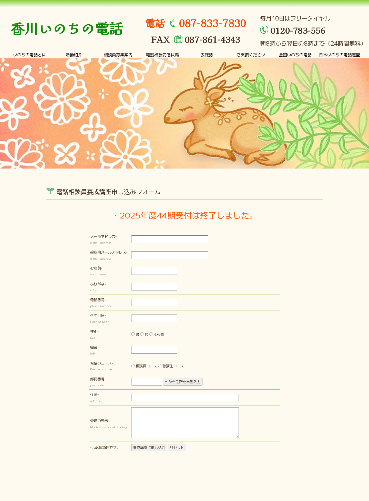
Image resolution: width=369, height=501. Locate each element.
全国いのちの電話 (295, 54)
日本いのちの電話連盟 (339, 54)
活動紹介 (74, 54)
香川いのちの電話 (66, 28)
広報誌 (206, 54)
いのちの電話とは (29, 54)
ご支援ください (251, 54)
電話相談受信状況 (162, 54)
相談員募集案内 (118, 54)
